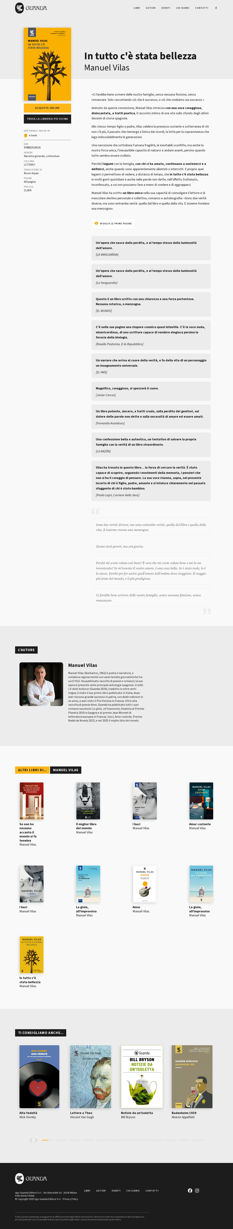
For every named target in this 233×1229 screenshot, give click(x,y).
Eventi (166, 8)
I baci (136, 824)
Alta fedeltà (28, 1113)
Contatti (201, 8)
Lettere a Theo (81, 1113)
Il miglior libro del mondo (86, 826)
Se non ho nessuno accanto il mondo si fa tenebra (28, 832)
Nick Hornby (27, 1117)
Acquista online (47, 108)
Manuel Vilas (107, 68)
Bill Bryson (128, 1117)
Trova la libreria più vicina (47, 119)
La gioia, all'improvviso (86, 909)
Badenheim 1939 (184, 1113)
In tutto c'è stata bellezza (30, 980)
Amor (136, 907)
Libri (137, 8)
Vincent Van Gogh (82, 1117)
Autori (151, 8)
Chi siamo (183, 8)
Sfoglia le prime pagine (116, 223)
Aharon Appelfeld (183, 1117)
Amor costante (200, 824)
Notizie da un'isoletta (137, 1113)
